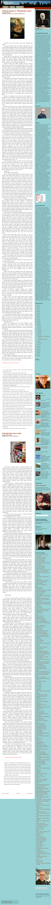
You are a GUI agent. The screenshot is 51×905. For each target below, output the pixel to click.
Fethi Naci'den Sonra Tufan (11, 433)
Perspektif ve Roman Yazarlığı (41, 773)
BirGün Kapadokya (39, 594)
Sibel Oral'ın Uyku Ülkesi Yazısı (41, 794)
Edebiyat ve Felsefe (39, 617)
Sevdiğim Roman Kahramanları (41, 792)
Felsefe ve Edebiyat (39, 640)
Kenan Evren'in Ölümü (40, 719)
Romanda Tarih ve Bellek (45, 402)
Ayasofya (38, 575)
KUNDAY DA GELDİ (44, 471)
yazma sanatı (38, 846)
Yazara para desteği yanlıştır (41, 838)
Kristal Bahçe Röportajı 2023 (41, 726)
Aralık (39, 325)
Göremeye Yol (38, 649)
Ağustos (39, 330)
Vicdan (37, 830)
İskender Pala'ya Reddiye (40, 677)
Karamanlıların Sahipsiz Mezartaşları (42, 716)
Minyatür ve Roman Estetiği (41, 745)
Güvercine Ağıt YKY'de (40, 655)
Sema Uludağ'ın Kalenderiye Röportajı (43, 791)
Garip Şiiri (38, 645)
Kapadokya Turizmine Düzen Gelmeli (42, 706)
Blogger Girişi (19, 7)
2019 (38, 316)
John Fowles (38, 682)
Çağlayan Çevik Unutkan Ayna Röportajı (43, 602)
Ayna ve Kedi (38, 579)
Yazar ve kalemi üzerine (40, 837)
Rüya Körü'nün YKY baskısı (41, 785)
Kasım (39, 327)
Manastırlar (38, 739)
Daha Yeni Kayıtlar (5, 793)
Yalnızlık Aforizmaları (40, 833)
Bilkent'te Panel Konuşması (41, 591)
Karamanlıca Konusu (40, 711)
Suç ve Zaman (38, 798)
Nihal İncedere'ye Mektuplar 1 (41, 753)
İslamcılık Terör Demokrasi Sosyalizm (42, 678)
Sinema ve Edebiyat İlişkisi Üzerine (42, 796)
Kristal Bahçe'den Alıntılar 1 (41, 727)
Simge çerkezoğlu (39, 795)
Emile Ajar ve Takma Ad (40, 626)
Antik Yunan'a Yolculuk (40, 568)
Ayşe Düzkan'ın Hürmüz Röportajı (42, 580)
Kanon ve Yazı (38, 700)
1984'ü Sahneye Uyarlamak (41, 557)
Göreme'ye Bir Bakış (40, 648)
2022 (38, 311)
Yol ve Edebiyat (39, 857)
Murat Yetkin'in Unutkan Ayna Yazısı (42, 746)
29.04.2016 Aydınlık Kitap (40, 558)
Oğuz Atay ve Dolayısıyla (40, 761)
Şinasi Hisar (38, 802)
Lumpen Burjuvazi (39, 738)
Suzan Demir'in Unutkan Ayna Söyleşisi (43, 799)
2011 (38, 349)
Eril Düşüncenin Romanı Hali (41, 632)
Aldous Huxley (38, 564)
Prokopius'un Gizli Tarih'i (40, 776)
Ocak (39, 344)
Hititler (37, 670)
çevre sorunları (39, 606)
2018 (38, 317)
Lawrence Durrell (39, 734)
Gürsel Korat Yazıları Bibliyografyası (42, 652)
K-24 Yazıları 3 (39, 685)
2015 (38, 322)
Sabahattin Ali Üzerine (40, 787)
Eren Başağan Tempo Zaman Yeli (42, 630)
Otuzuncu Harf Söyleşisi (40, 762)
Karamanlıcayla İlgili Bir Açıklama (42, 713)
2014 (38, 324)
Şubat (39, 342)
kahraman (38, 693)
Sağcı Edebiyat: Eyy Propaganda (12, 13)
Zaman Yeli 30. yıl (39, 861)
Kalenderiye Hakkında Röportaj (41, 694)
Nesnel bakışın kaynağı (40, 751)
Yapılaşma (38, 834)
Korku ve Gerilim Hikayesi (40, 724)
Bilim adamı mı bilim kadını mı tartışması (43, 590)
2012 (38, 347)
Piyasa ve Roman (9, 436)
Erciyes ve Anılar (39, 629)
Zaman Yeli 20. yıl (39, 860)
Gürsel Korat (8, 3)
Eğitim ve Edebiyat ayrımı (40, 625)
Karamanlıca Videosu (40, 712)
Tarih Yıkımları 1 (39, 807)
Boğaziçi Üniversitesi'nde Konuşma (42, 598)
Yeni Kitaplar (38, 849)
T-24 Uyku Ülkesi (39, 803)
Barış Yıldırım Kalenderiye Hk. (41, 584)
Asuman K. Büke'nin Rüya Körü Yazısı (43, 569)
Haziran (39, 331)
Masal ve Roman (39, 741)
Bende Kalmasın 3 (39, 587)
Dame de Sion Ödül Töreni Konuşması (43, 609)
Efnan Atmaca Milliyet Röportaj (41, 621)
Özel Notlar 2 (38, 766)
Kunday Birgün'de (39, 731)
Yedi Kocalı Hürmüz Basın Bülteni (42, 848)
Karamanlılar (38, 715)
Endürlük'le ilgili (39, 628)
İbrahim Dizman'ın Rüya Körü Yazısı (42, 671)
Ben (37, 586)
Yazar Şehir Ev (39, 835)
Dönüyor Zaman (39, 613)
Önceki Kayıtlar (30, 793)
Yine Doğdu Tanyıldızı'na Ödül (41, 856)
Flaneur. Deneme (39, 641)
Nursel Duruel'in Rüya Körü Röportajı (42, 759)
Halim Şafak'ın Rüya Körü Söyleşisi (42, 663)
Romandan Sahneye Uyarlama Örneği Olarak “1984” (45, 420)
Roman (37, 777)
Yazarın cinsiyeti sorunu (40, 841)
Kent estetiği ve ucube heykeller (42, 720)
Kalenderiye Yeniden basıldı (41, 698)
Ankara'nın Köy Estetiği (40, 567)
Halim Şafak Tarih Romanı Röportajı (42, 661)
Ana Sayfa (18, 793)
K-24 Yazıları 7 (39, 689)
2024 (38, 308)
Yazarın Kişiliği (39, 844)
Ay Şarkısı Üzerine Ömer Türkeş (42, 571)
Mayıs (39, 333)
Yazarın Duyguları (39, 842)
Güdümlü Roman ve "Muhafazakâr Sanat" (17, 11)
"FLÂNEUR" (43, 395)
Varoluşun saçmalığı (40, 828)
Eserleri (12, 7)
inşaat (37, 675)
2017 (38, 319)
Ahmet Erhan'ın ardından (40, 561)
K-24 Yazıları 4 (39, 686)
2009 (38, 352)
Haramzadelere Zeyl (40, 664)
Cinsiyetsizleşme (39, 601)
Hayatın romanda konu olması (41, 668)
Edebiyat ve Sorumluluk (40, 618)
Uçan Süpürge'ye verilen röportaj (42, 824)
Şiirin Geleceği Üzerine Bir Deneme (42, 801)
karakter (37, 709)
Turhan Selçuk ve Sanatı (40, 823)
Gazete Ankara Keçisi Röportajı (41, 647)
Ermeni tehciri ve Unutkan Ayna (41, 633)
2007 (38, 355)
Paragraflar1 (38, 772)
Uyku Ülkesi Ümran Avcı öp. (41, 826)
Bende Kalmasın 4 (39, 588)
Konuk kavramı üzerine (40, 723)
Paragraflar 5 (38, 770)
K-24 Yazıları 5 (39, 688)
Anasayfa (5, 7)
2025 (38, 306)
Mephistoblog (7, 902)
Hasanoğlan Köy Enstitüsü (41, 667)
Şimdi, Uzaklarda (44, 463)
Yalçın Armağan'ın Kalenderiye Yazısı (42, 831)
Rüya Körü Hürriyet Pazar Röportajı (42, 784)
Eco (37, 614)
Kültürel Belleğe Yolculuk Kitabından (42, 733)
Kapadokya (38, 702)
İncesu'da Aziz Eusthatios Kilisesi (42, 674)
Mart (39, 341)
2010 (38, 351)
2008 (38, 354)
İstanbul (37, 679)
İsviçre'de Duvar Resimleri (41, 681)
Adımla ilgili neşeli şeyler (40, 560)
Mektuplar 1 (43, 438)
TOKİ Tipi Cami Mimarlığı (40, 811)
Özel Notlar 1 (38, 765)
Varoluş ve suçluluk (39, 827)
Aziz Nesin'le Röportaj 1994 (41, 581)
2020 (38, 314)
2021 (38, 313)
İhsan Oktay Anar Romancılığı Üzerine (43, 672)
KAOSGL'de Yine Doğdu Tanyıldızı (42, 701)
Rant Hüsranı (43, 455)
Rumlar (37, 783)
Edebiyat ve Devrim (39, 615)
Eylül (39, 328)
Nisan (39, 335)
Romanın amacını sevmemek (41, 780)
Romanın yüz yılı (39, 781)
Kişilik (37, 722)
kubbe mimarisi (39, 730)
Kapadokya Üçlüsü (39, 708)
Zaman (37, 859)
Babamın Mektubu (39, 583)
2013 (38, 346)
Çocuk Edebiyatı (39, 607)
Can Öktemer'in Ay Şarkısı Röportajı (42, 599)
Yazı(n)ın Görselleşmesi (41, 485)
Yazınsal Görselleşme (40, 845)
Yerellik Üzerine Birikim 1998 (41, 852)
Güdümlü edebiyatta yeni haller (41, 651)
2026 (38, 305)
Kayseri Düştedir (39, 717)
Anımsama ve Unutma (40, 565)
